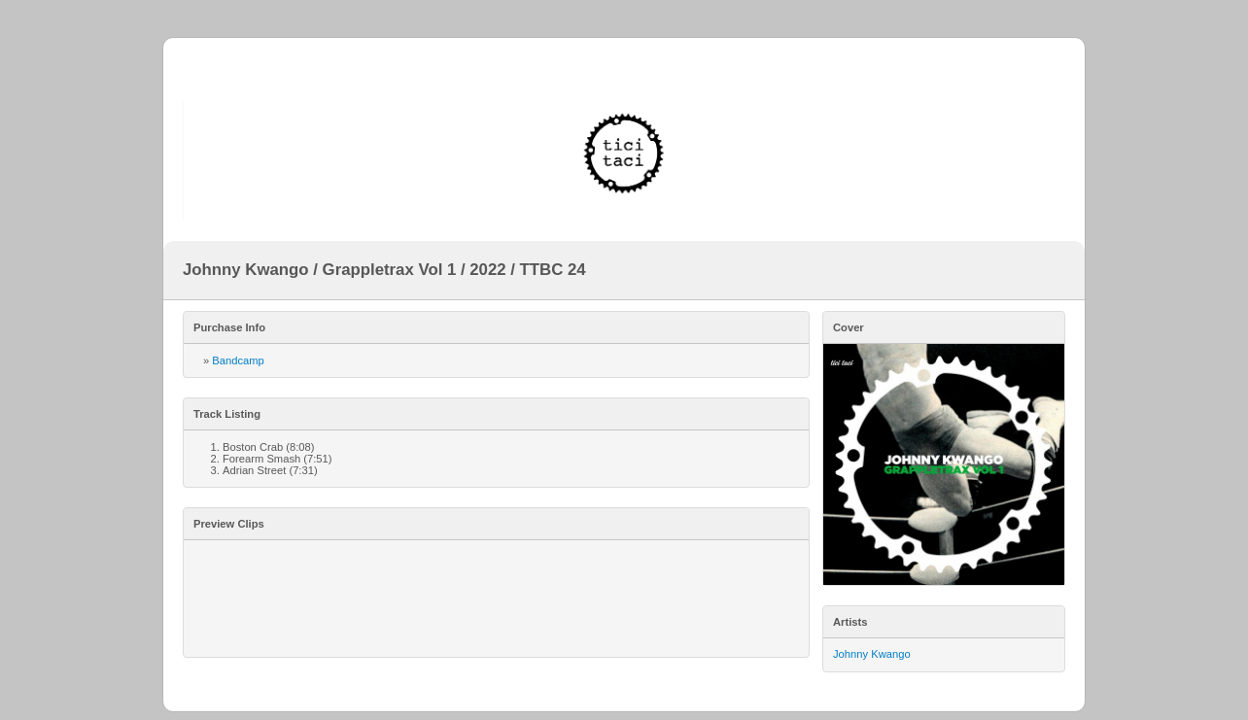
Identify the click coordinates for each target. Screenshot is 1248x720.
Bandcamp (238, 360)
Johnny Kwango (872, 654)
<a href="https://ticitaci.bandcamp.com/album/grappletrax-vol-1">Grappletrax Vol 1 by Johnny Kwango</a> (496, 598)
